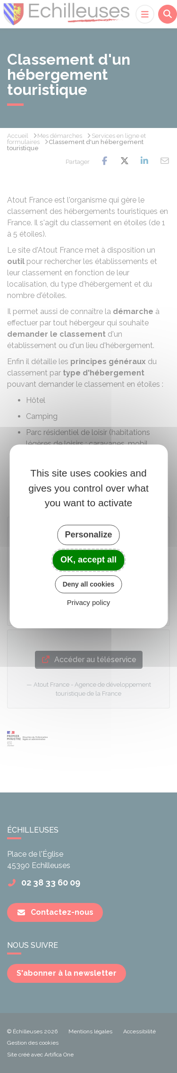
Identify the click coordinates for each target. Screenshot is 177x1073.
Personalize (88, 534)
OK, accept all (88, 559)
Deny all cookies (89, 584)
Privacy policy (88, 603)
